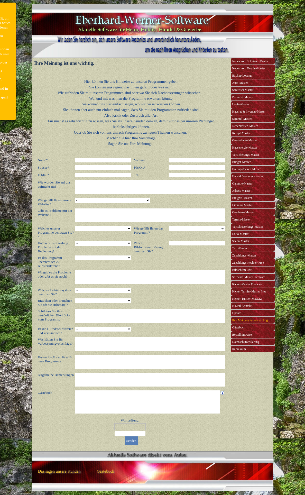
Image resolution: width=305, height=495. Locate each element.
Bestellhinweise (242, 334)
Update (236, 313)
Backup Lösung (242, 75)
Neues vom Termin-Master (248, 68)
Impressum (239, 349)
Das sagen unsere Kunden (59, 471)
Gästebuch (238, 327)
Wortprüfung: (130, 420)
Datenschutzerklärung (245, 342)
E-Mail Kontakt (242, 306)
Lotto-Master (240, 234)
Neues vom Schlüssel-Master (250, 61)
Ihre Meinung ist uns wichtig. (250, 320)
